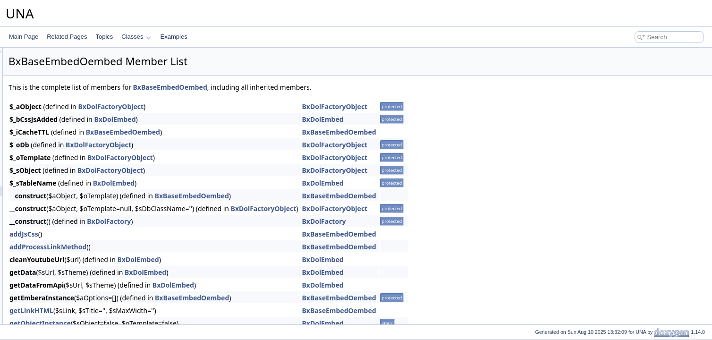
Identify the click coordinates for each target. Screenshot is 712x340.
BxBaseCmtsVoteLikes (62, 66)
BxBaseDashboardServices (68, 149)
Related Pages (67, 36)
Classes (136, 36)
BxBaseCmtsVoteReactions (68, 77)
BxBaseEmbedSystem (62, 201)
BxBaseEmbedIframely (62, 181)
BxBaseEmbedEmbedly (63, 170)
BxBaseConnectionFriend (66, 108)
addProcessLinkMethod (165, 246)
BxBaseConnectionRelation (68, 118)
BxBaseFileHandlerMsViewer (70, 295)
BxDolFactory (227, 221)
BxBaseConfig (51, 87)
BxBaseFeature (53, 233)
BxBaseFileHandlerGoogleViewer (76, 274)
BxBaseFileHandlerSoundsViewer (76, 305)
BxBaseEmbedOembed (63, 191)
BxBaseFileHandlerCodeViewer (73, 264)
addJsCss (141, 234)
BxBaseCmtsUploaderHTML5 (71, 56)
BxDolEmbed (233, 119)
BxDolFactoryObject (229, 106)
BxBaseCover (51, 139)
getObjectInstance (158, 323)
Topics (104, 36)
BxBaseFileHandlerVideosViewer (75, 316)
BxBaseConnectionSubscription (73, 129)
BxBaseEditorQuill (56, 160)
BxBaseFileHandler (58, 253)
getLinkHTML (149, 310)
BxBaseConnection (58, 97)
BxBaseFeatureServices (64, 243)
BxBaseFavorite (54, 212)
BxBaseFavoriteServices (64, 222)
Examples (174, 36)
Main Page (23, 36)
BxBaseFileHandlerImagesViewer (76, 284)
